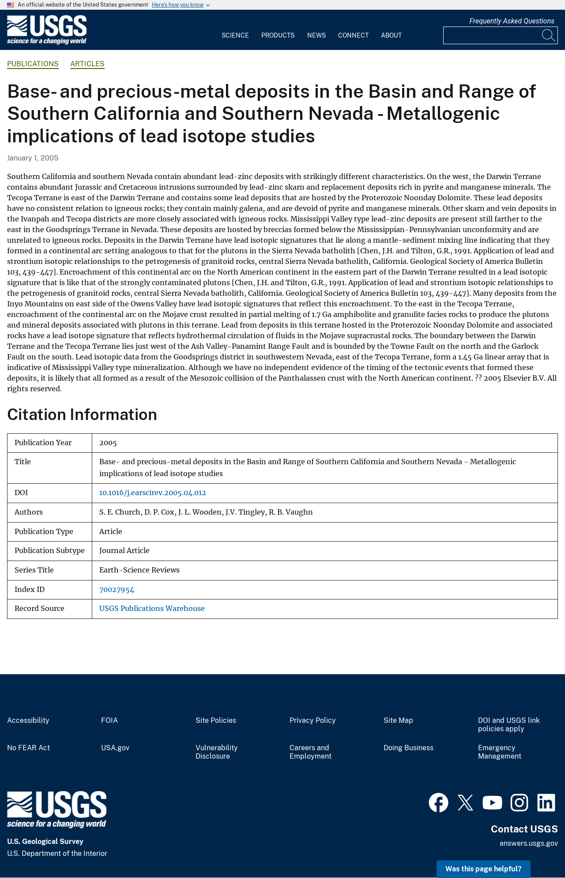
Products (277, 35)
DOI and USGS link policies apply (509, 725)
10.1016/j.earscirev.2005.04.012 (152, 493)
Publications (33, 64)
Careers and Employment (310, 752)
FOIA (109, 721)
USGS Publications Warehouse (152, 608)
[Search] (549, 35)
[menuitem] (235, 30)
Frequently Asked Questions (511, 21)
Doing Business (408, 748)
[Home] (47, 42)
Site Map (398, 721)
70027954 (116, 589)
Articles (87, 64)
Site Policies (216, 721)
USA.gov (115, 748)
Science (235, 35)
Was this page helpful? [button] (483, 869)
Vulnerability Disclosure (217, 752)
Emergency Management (499, 752)
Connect (353, 35)
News (316, 35)
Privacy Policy (313, 721)
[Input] (500, 35)
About (391, 35)
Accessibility (28, 721)
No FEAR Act (28, 748)
